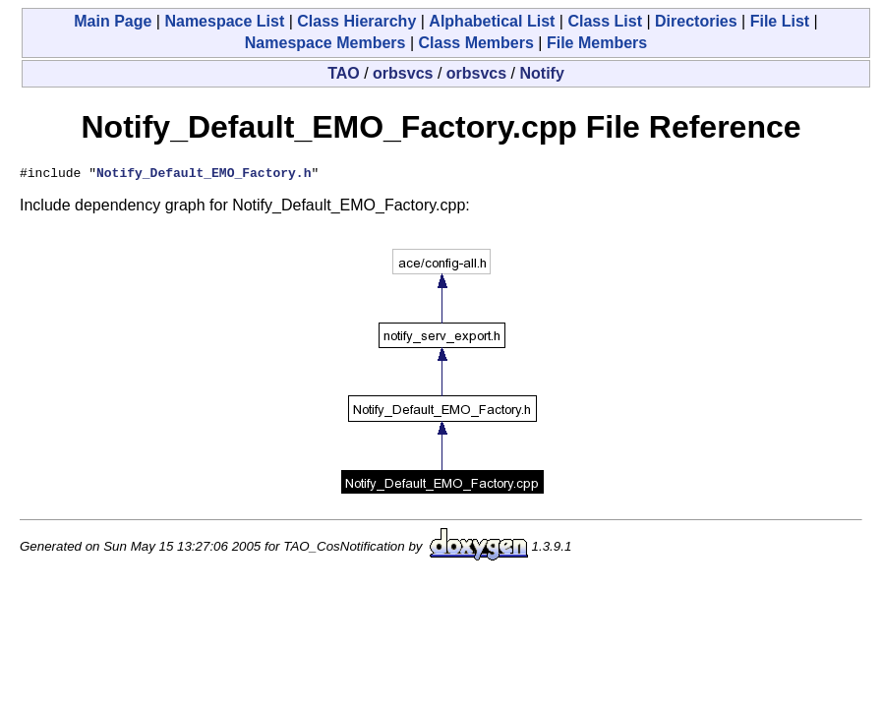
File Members (597, 42)
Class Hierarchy (356, 21)
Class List (604, 21)
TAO (343, 73)
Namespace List (224, 21)
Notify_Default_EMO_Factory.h (203, 175)
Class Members (475, 42)
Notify (542, 73)
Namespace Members (325, 42)
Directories (696, 21)
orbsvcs (403, 73)
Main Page (112, 21)
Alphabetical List (492, 21)
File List (779, 21)
